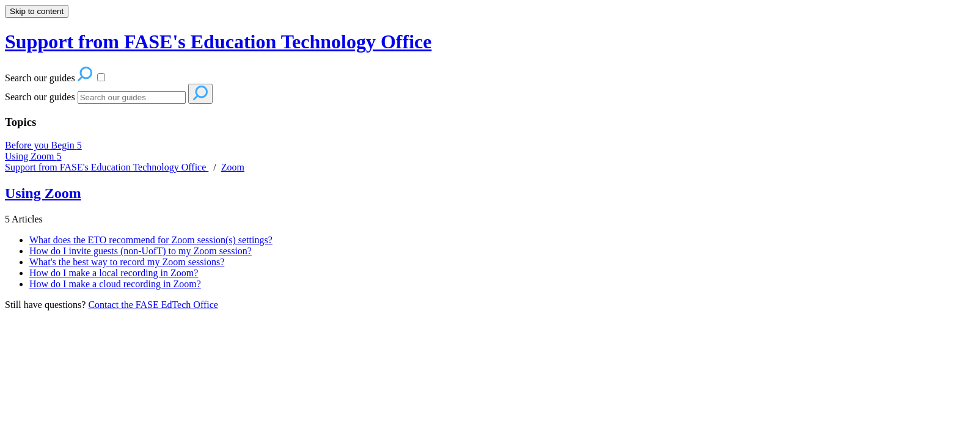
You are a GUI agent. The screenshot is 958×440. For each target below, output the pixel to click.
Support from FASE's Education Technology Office (106, 167)
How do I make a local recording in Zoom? (113, 273)
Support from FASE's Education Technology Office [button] (218, 42)
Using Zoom (33, 156)
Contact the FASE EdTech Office (153, 304)
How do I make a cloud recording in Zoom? (115, 284)
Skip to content (37, 11)
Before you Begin (43, 145)
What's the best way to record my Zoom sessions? (126, 262)
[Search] (132, 97)
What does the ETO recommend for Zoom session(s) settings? (150, 240)
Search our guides (40, 97)
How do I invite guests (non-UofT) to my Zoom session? (140, 251)
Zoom (232, 167)
